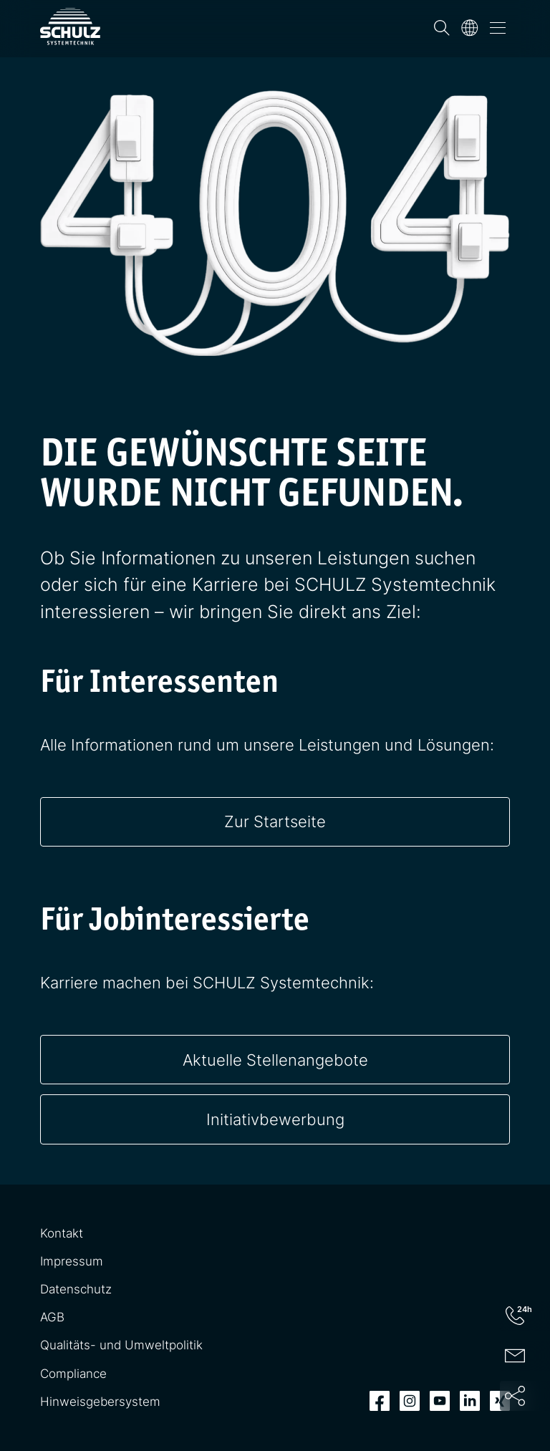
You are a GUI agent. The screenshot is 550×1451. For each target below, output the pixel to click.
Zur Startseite (275, 821)
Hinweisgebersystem (100, 1401)
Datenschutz (76, 1289)
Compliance (73, 1373)
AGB (52, 1317)
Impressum (71, 1261)
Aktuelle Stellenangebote (275, 1059)
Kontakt (61, 1233)
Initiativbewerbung (275, 1119)
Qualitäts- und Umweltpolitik (121, 1345)
